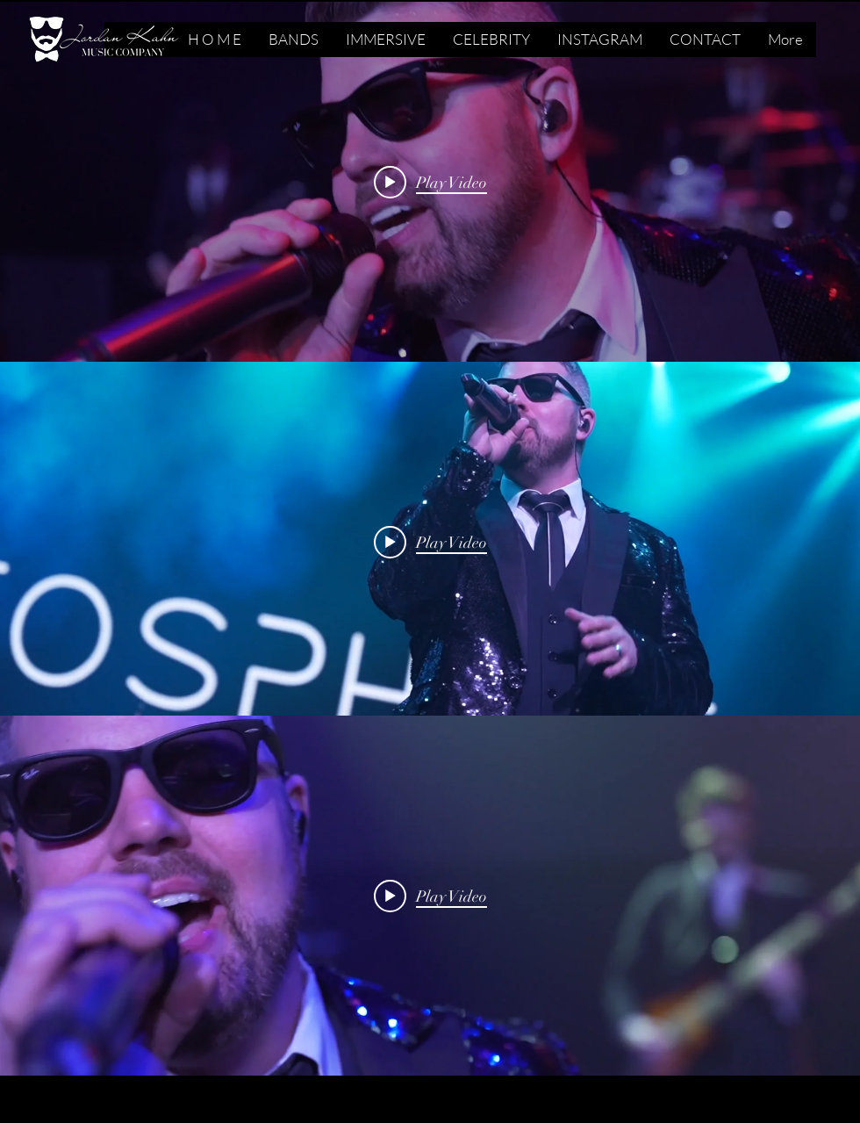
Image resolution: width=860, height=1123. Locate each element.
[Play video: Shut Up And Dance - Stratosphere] (430, 181)
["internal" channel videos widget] (430, 182)
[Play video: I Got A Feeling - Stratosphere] (430, 541)
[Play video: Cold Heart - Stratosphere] (430, 895)
